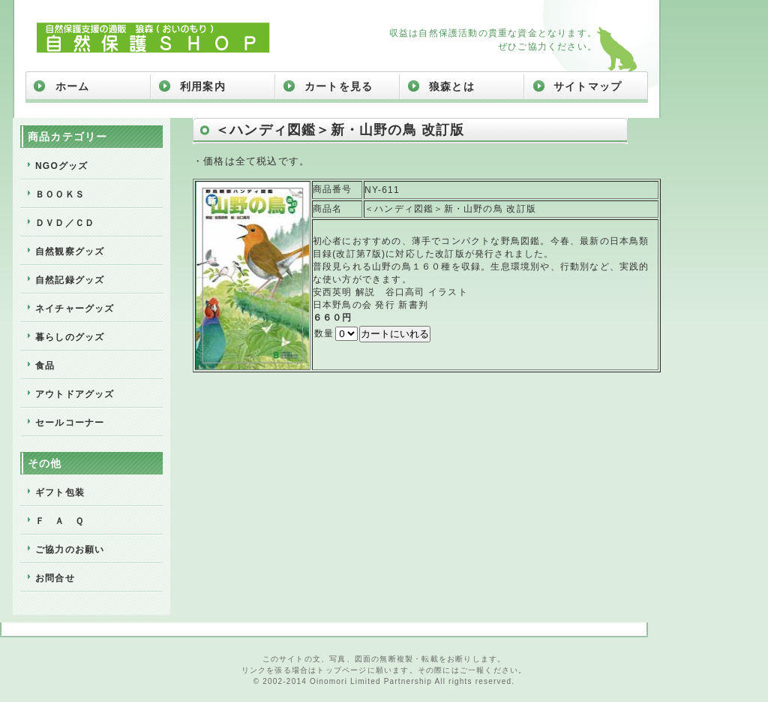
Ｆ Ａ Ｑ (59, 521)
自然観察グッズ (69, 251)
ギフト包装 (60, 492)
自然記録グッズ (69, 280)
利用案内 (203, 86)
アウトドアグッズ (75, 394)
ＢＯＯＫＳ (60, 194)
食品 (45, 365)
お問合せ (55, 578)
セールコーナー (69, 422)
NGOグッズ (61, 166)
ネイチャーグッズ (75, 308)
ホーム (73, 86)
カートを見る (338, 86)
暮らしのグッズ (69, 337)
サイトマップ (588, 86)
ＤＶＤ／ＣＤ (64, 223)
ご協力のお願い (69, 549)
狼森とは (452, 86)
